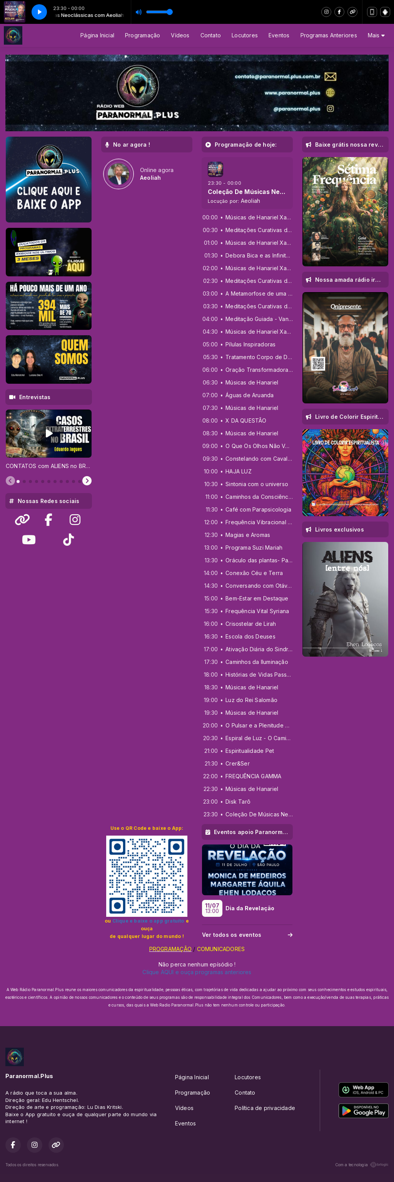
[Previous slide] (10, 481)
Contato (210, 35)
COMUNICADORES (220, 949)
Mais (376, 35)
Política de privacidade (265, 1107)
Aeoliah (250, 200)
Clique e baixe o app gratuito (148, 921)
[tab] (18, 481)
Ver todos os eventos (247, 934)
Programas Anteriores (329, 35)
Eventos (279, 35)
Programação (142, 35)
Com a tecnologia (362, 1164)
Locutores (245, 35)
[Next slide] (87, 481)
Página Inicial (97, 35)
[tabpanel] (49, 440)
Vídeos (180, 35)
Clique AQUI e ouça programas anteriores (196, 972)
